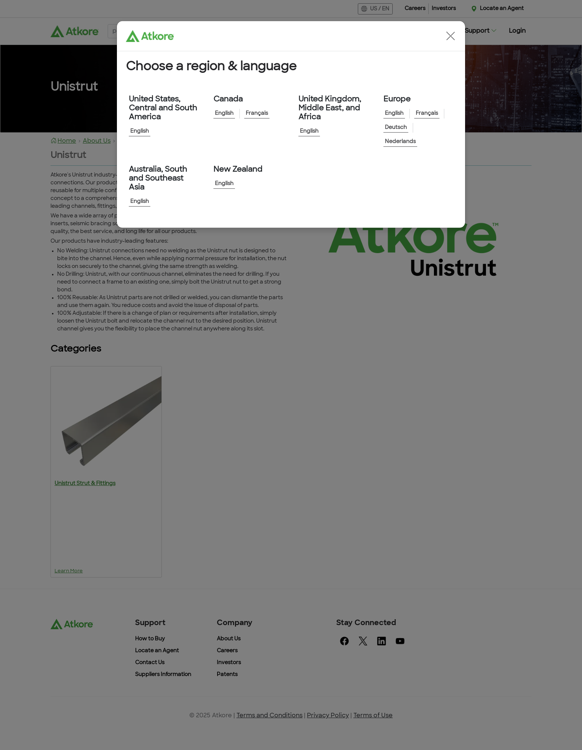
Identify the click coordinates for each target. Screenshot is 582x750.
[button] (450, 36)
